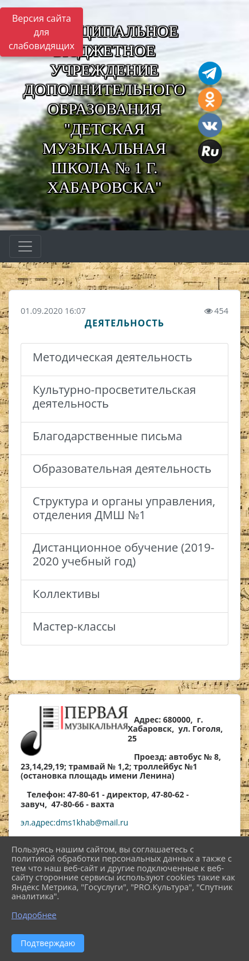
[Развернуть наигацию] (25, 246)
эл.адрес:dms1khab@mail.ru (74, 822)
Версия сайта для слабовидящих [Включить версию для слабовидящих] (41, 32)
